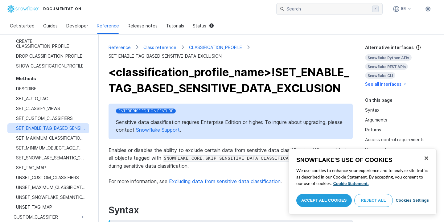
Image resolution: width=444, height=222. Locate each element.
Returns (373, 129)
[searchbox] (328, 8)
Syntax (372, 110)
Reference (108, 25)
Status (203, 25)
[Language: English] (402, 9)
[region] (363, 182)
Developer (77, 25)
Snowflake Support (158, 130)
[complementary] (399, 65)
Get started (22, 25)
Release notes (143, 25)
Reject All (373, 200)
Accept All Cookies (324, 200)
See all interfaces (386, 84)
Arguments (376, 119)
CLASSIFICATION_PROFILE (215, 47)
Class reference (159, 47)
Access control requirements (395, 139)
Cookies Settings (412, 200)
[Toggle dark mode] (428, 9)
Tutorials (175, 25)
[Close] (426, 158)
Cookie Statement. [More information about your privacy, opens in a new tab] (351, 183)
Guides (50, 25)
